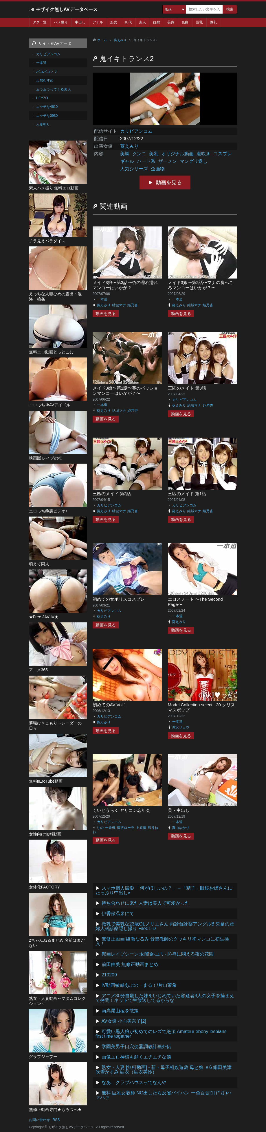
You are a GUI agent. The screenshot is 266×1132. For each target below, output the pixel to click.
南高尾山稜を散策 (120, 1010)
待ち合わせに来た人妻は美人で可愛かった (146, 903)
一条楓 (110, 828)
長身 (170, 22)
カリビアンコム (136, 131)
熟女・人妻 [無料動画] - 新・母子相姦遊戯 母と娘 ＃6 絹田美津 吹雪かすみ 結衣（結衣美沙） (164, 1069)
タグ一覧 (40, 22)
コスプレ (222, 153)
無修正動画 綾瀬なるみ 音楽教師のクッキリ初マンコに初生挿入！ (162, 941)
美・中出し (179, 810)
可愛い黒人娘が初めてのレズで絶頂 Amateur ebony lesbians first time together (161, 1034)
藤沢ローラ (125, 828)
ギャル (127, 161)
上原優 (141, 828)
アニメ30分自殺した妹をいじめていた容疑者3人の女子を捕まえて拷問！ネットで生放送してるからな (165, 998)
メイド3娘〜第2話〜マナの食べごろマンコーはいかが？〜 (201, 285)
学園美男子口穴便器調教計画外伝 (136, 1046)
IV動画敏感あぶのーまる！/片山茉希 (139, 985)
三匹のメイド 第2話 (112, 493)
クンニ (139, 153)
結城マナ (119, 305)
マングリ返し (194, 161)
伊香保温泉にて (118, 913)
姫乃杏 (132, 305)
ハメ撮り (61, 22)
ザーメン (167, 161)
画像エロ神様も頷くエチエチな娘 (136, 1056)
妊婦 (156, 22)
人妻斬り (43, 124)
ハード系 (146, 161)
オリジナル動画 (177, 153)
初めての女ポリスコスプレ (119, 599)
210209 (109, 974)
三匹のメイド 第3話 (187, 388)
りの (100, 828)
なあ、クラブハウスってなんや (134, 1082)
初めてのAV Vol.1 (109, 704)
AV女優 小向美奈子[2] (124, 1021)
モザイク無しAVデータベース (67, 9)
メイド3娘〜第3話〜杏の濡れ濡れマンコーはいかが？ (125, 285)
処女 (113, 22)
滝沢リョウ (180, 727)
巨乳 (199, 22)
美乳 (153, 153)
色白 (184, 22)
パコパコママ (46, 72)
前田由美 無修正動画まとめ (130, 964)
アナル (98, 22)
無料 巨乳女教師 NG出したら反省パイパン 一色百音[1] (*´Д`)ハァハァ (164, 1095)
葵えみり (120, 40)
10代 (128, 22)
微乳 (213, 22)
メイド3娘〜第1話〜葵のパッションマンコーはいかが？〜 (125, 391)
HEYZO (42, 98)
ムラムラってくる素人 (53, 89)
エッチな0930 (47, 116)
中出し (80, 22)
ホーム (102, 40)
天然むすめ (45, 80)
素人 (142, 22)
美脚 (124, 153)
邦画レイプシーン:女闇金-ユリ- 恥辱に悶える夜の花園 (158, 954)
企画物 (158, 168)
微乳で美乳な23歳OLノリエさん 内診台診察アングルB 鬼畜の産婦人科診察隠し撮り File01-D (165, 926)
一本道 (102, 299)
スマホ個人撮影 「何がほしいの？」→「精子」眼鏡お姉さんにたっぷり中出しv (164, 890)
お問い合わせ (39, 1120)
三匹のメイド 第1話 (187, 493)
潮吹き (203, 153)
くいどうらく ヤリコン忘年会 (121, 810)
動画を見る (169, 182)
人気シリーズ (134, 168)
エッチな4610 (47, 107)
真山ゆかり (180, 828)
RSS (56, 1120)
